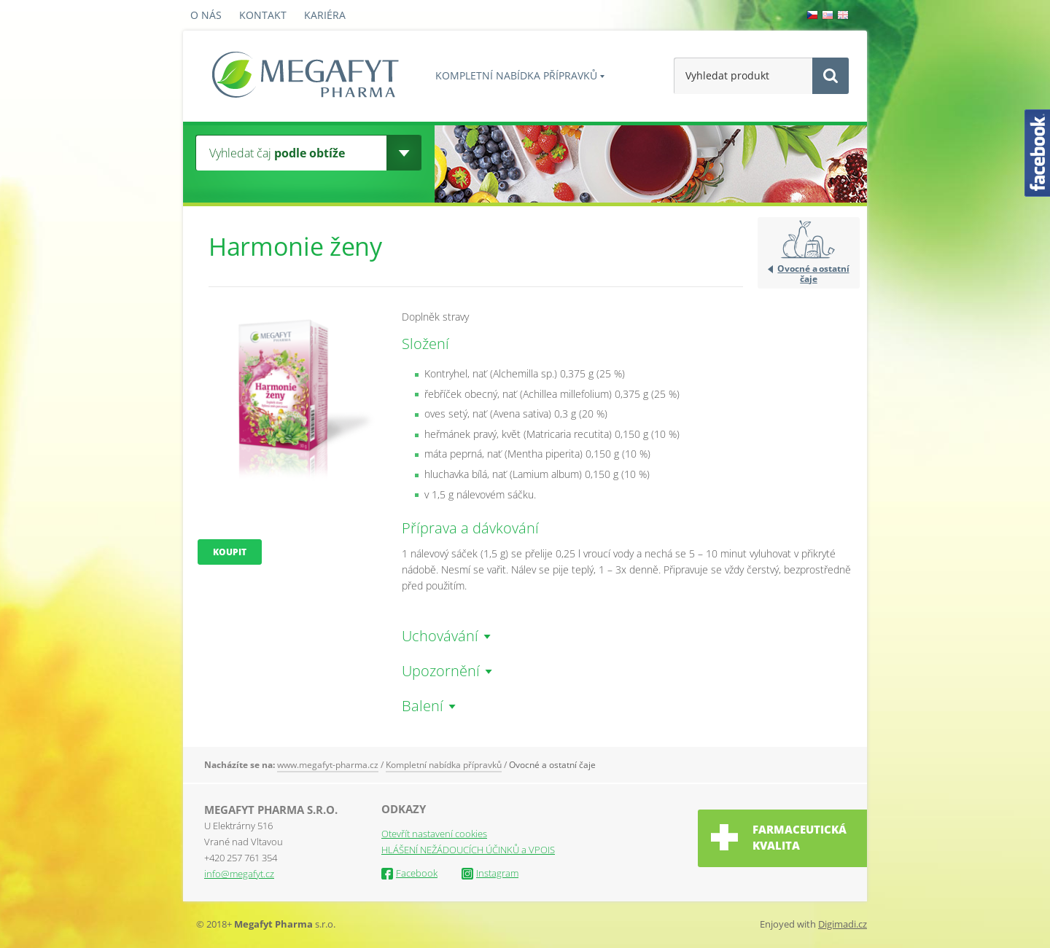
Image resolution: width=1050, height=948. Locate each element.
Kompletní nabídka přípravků (516, 75)
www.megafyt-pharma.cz (327, 765)
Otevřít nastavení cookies (434, 833)
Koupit (229, 552)
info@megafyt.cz (239, 873)
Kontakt (263, 15)
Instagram (490, 873)
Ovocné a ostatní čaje (813, 273)
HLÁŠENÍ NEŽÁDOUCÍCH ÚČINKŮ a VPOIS (468, 849)
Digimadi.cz (842, 924)
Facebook (409, 873)
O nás (206, 15)
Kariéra (325, 15)
